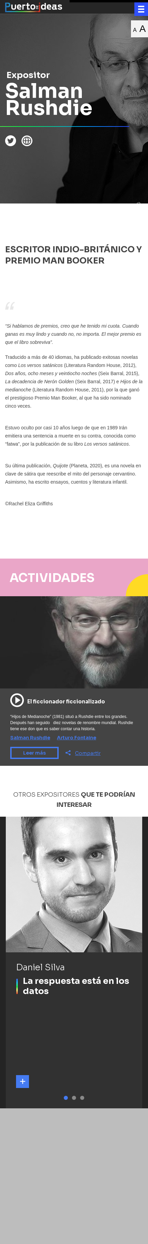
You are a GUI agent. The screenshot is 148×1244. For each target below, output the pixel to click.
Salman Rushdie (30, 737)
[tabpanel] (74, 962)
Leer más (34, 753)
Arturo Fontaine (76, 737)
